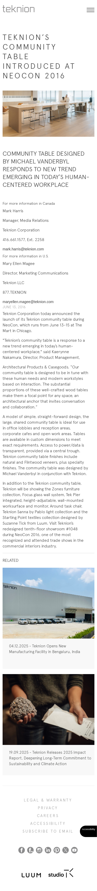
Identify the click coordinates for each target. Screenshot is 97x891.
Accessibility (48, 823)
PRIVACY (48, 808)
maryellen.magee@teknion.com (28, 302)
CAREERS (48, 815)
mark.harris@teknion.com (23, 249)
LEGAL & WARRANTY (48, 800)
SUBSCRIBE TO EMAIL (48, 831)
